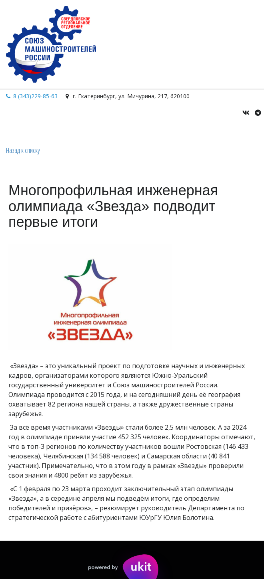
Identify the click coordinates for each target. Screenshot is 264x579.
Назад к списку (23, 150)
